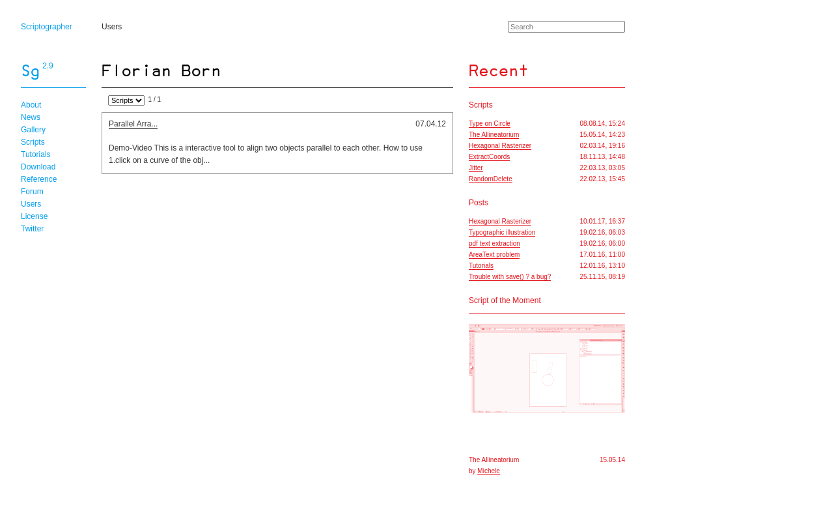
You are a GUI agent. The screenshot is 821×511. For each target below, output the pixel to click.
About (31, 105)
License (34, 216)
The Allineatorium (494, 134)
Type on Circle (489, 123)
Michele (488, 470)
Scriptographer (46, 26)
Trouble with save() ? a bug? (510, 276)
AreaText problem (494, 254)
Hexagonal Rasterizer (500, 145)
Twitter (32, 228)
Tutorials (36, 154)
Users (112, 26)
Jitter (476, 167)
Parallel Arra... (133, 123)
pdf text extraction (494, 243)
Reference (39, 179)
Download (38, 166)
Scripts (33, 142)
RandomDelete (490, 178)
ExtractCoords (489, 156)
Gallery (33, 129)
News (30, 117)
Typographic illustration (502, 232)
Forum (32, 191)
